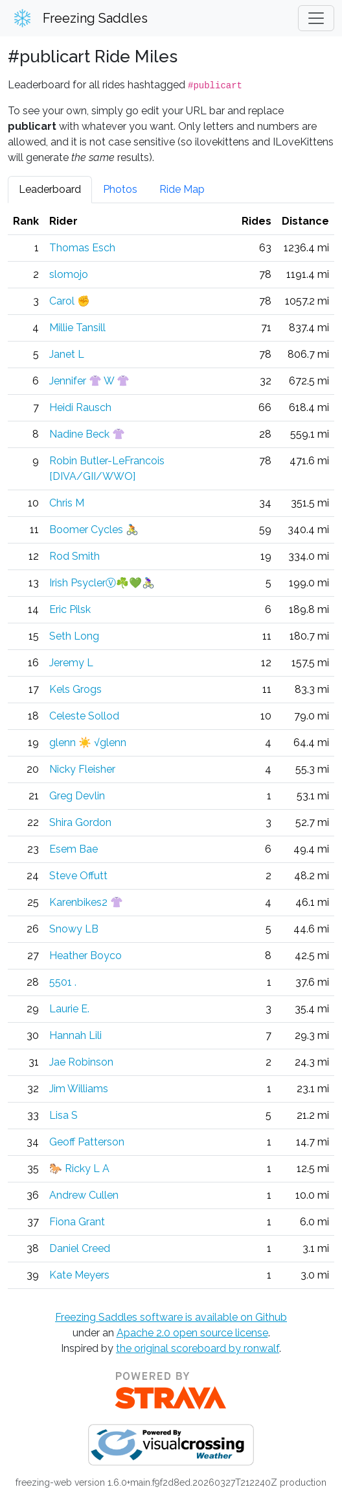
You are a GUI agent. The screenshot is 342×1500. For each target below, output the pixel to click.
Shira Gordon (80, 822)
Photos (120, 189)
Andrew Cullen (84, 1195)
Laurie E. (69, 1009)
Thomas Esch (82, 248)
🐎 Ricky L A (79, 1168)
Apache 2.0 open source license (192, 1333)
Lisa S (63, 1115)
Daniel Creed (79, 1248)
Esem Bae (73, 849)
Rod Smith (74, 556)
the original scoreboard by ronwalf (197, 1348)
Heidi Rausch (80, 407)
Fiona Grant (77, 1222)
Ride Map (182, 189)
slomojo (68, 274)
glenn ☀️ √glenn (87, 742)
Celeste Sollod (84, 716)
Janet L (66, 354)
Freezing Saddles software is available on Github (171, 1317)
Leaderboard (50, 189)
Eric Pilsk (70, 609)
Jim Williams (78, 1088)
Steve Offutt (78, 875)
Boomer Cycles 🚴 (94, 529)
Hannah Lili (75, 1035)
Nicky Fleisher (82, 769)
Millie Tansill (77, 327)
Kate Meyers (79, 1275)
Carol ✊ (69, 301)
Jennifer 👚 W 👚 (89, 381)
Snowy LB (73, 929)
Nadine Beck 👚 (87, 434)
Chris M (66, 503)
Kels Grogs (75, 689)
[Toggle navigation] (316, 18)
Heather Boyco (85, 955)
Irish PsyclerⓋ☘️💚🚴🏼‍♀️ (102, 583)
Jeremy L (71, 662)
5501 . (62, 982)
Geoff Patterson (86, 1142)
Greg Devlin (77, 796)
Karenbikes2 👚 (86, 902)
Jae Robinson (81, 1062)
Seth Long (74, 636)
